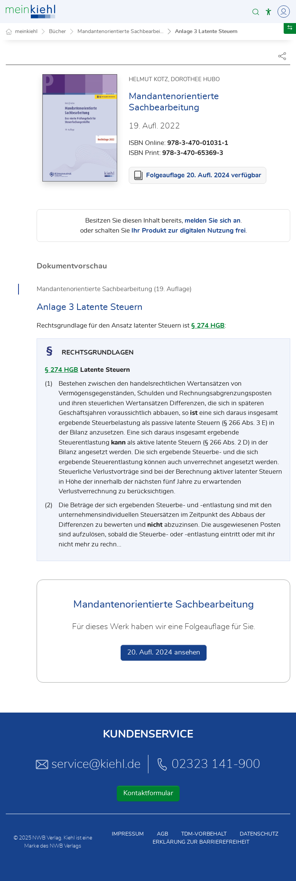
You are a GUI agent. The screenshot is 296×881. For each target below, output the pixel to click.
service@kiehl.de (88, 764)
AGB (162, 834)
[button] (255, 11)
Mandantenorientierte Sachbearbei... (120, 31)
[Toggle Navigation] (282, 11)
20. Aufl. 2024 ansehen (163, 652)
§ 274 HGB (208, 325)
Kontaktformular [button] (148, 793)
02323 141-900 (208, 764)
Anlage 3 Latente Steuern (206, 31)
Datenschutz (259, 834)
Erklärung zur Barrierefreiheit (201, 842)
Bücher (57, 31)
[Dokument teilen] (282, 56)
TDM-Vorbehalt (204, 834)
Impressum (128, 834)
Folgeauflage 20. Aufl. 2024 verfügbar (203, 175)
